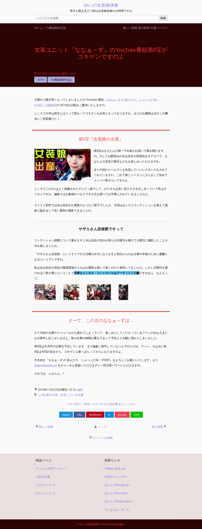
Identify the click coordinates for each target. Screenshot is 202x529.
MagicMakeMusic (45, 365)
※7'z (40, 80)
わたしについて (46, 493)
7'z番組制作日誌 (55, 28)
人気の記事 (43, 477)
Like (79, 415)
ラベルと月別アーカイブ (51, 469)
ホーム (38, 28)
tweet (66, 415)
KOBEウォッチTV (116, 477)
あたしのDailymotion (118, 502)
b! (109, 415)
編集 (80, 390)
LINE (137, 415)
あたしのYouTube (116, 493)
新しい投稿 (130, 28)
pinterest (95, 415)
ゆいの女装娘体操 (101, 5)
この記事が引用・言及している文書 (60, 395)
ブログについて (46, 485)
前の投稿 (143, 28)
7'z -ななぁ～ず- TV (117, 510)
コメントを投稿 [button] (103, 438)
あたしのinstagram (117, 485)
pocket (122, 415)
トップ (100, 427)
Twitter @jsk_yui (115, 469)
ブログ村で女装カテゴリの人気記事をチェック (101, 404)
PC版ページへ (159, 28)
